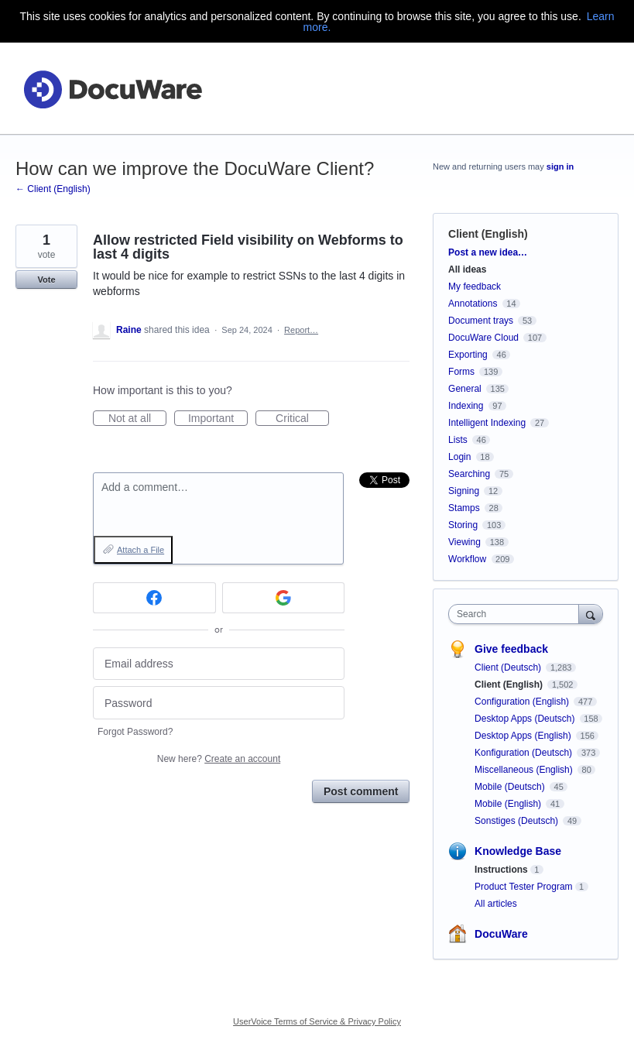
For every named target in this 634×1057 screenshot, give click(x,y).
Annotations (472, 303)
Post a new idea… (487, 252)
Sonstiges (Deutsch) (517, 820)
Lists (458, 439)
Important (218, 419)
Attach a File (140, 549)
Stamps (464, 508)
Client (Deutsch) (509, 667)
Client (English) (488, 234)
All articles (496, 903)
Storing (463, 525)
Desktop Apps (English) (524, 735)
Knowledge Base (518, 851)
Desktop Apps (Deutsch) (526, 718)
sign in (560, 166)
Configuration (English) (523, 701)
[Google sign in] (283, 597)
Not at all (137, 419)
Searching (469, 473)
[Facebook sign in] (154, 597)
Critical (302, 419)
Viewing (464, 542)
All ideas (467, 269)
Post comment (361, 791)
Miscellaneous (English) (525, 769)
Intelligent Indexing (487, 422)
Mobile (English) (509, 803)
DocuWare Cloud (483, 337)
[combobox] (517, 614)
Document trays (480, 320)
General (464, 388)
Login (459, 456)
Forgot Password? (135, 731)
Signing (463, 491)
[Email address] (218, 664)
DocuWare (501, 934)
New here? (218, 758)
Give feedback (511, 649)
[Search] (590, 613)
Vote (46, 279)
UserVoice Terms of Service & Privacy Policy (317, 1021)
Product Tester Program (524, 886)
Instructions (501, 869)
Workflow (467, 559)
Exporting (468, 354)
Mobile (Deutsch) (511, 786)
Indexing (465, 405)
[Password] (218, 702)
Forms (461, 371)
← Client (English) (53, 189)
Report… (301, 330)
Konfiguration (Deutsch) (524, 752)
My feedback (474, 286)
